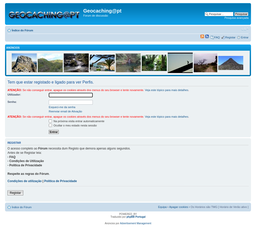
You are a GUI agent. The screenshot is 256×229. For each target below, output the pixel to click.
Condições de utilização (25, 181)
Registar (230, 37)
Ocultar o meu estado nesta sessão (73, 125)
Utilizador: (14, 94)
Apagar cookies (178, 206)
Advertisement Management (135, 223)
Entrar (244, 37)
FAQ (217, 37)
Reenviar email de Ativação (65, 111)
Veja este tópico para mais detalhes (166, 90)
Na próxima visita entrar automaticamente (76, 121)
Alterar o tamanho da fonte (244, 29)
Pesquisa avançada (236, 17)
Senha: (12, 101)
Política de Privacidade (60, 181)
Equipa (162, 206)
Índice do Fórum (22, 30)
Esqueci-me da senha (62, 107)
